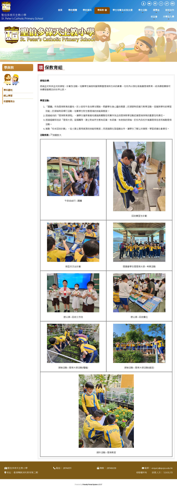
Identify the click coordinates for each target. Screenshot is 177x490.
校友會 (154, 17)
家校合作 (169, 11)
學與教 (100, 11)
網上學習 (8, 95)
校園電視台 (9, 101)
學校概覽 (72, 11)
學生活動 (142, 11)
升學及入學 (168, 17)
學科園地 (8, 90)
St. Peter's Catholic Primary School (22, 18)
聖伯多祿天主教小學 (13, 15)
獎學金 (156, 11)
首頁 (60, 10)
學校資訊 (87, 11)
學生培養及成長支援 (122, 11)
